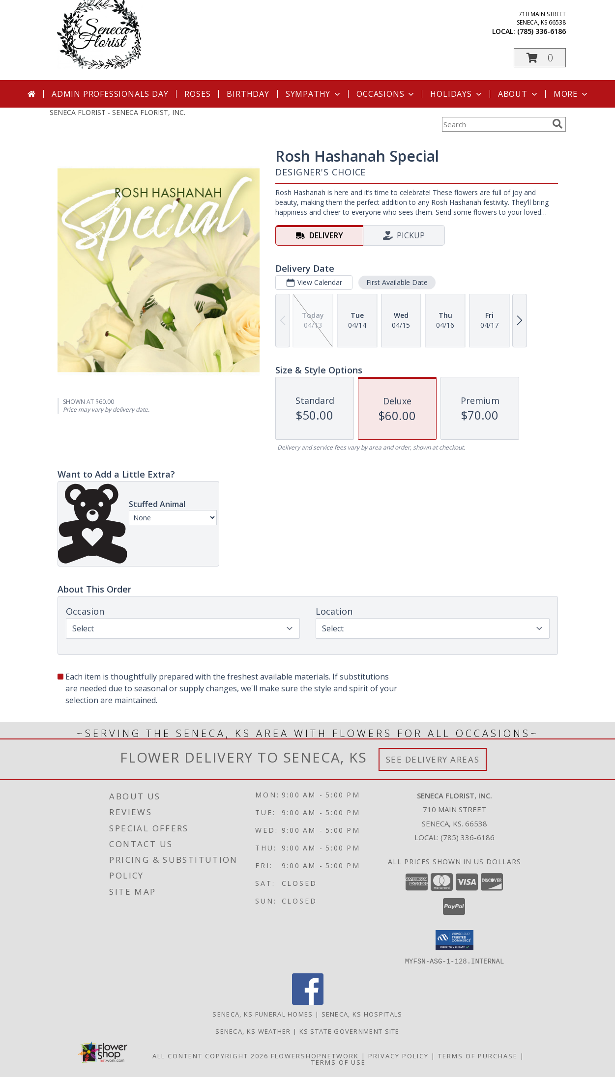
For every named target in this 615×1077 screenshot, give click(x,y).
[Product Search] (495, 124)
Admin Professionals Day (110, 93)
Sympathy (314, 93)
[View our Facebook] (307, 1001)
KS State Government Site (349, 1030)
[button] (540, 57)
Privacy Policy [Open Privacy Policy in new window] (398, 1055)
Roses (197, 93)
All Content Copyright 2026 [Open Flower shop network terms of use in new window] (210, 1055)
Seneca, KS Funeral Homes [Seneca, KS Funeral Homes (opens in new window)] (262, 1013)
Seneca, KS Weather (253, 1030)
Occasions (386, 93)
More (571, 93)
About (518, 93)
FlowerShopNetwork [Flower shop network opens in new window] (315, 1055)
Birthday (248, 93)
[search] (557, 123)
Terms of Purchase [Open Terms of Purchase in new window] (478, 1055)
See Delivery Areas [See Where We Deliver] (433, 759)
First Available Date (396, 282)
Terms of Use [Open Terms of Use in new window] (338, 1061)
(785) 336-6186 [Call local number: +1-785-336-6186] (541, 31)
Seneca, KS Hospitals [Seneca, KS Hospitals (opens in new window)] (362, 1013)
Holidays (456, 93)
